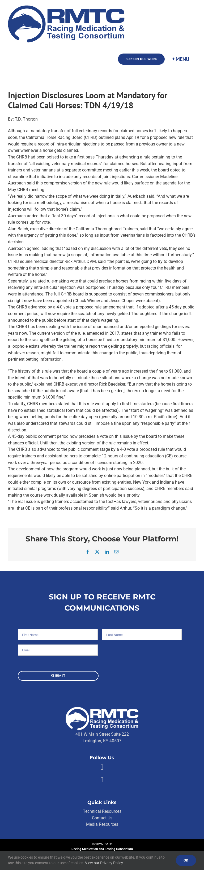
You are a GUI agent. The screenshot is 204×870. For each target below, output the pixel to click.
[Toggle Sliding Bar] (180, 59)
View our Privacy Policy (104, 863)
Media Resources (102, 824)
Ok (186, 860)
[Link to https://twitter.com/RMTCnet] (102, 780)
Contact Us (102, 817)
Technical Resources (102, 811)
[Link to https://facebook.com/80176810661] (102, 767)
